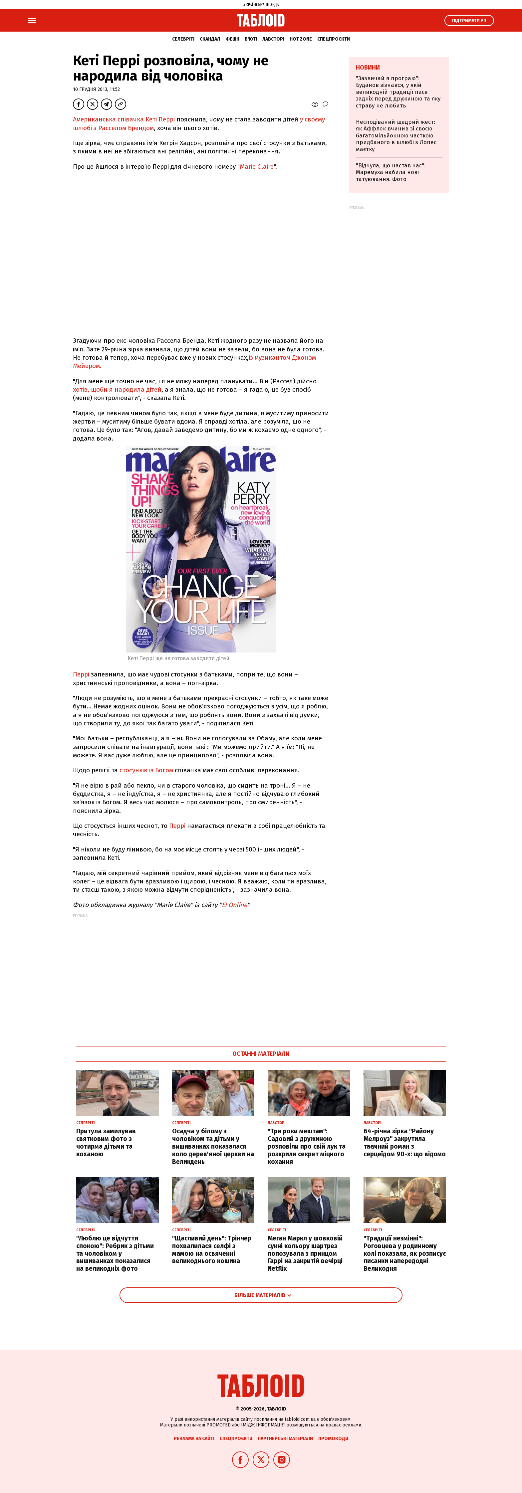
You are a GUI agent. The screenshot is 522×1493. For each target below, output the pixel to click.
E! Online (234, 905)
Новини (368, 67)
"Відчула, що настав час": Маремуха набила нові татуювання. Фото (390, 172)
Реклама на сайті (194, 1438)
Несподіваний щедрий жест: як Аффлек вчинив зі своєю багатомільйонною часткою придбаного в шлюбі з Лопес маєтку (396, 135)
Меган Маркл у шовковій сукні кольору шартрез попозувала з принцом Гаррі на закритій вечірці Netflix (305, 1253)
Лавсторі (273, 39)
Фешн (232, 39)
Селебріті (183, 39)
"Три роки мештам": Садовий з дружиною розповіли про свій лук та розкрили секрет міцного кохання (307, 1146)
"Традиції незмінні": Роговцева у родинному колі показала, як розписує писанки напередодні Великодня (405, 1253)
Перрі (81, 674)
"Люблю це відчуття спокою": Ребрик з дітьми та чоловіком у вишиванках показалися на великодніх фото (115, 1253)
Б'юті (251, 39)
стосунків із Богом (147, 770)
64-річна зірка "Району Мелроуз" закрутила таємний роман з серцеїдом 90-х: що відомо (405, 1142)
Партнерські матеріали (285, 1438)
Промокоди (333, 1438)
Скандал (210, 39)
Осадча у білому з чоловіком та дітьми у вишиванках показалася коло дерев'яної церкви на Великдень (213, 1146)
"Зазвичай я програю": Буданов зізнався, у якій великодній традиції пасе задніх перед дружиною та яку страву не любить (398, 92)
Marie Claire (257, 166)
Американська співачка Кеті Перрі (124, 119)
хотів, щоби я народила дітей (117, 389)
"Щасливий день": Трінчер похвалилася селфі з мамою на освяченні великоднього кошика (211, 1249)
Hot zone (301, 39)
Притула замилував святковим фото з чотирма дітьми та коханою (106, 1142)
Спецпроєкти (333, 39)
